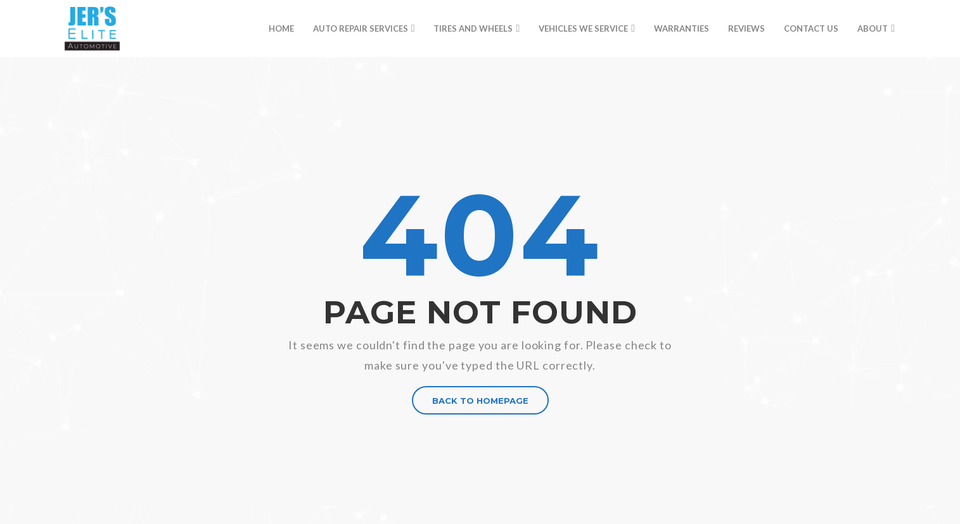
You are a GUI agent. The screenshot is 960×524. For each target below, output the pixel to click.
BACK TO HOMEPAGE (480, 401)
